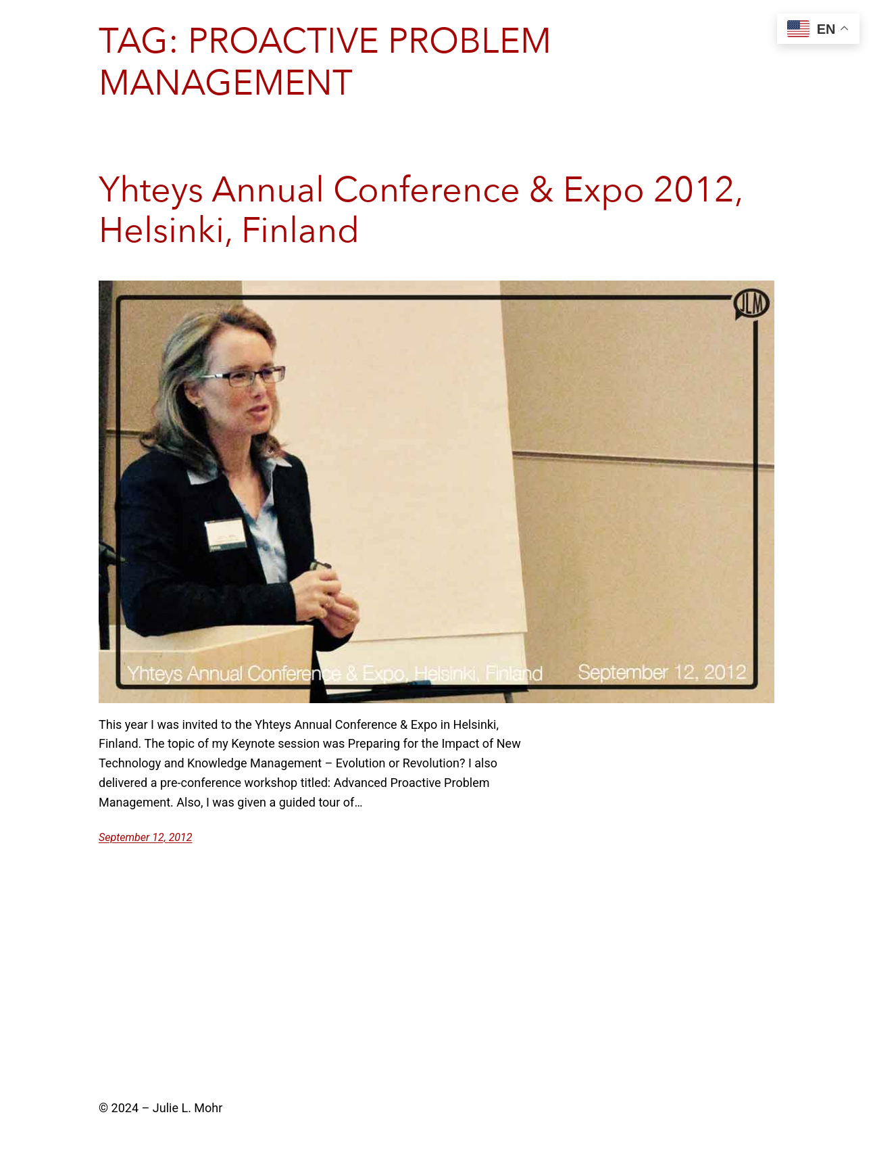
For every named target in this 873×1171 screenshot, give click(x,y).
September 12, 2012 (146, 837)
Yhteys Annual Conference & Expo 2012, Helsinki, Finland (421, 211)
